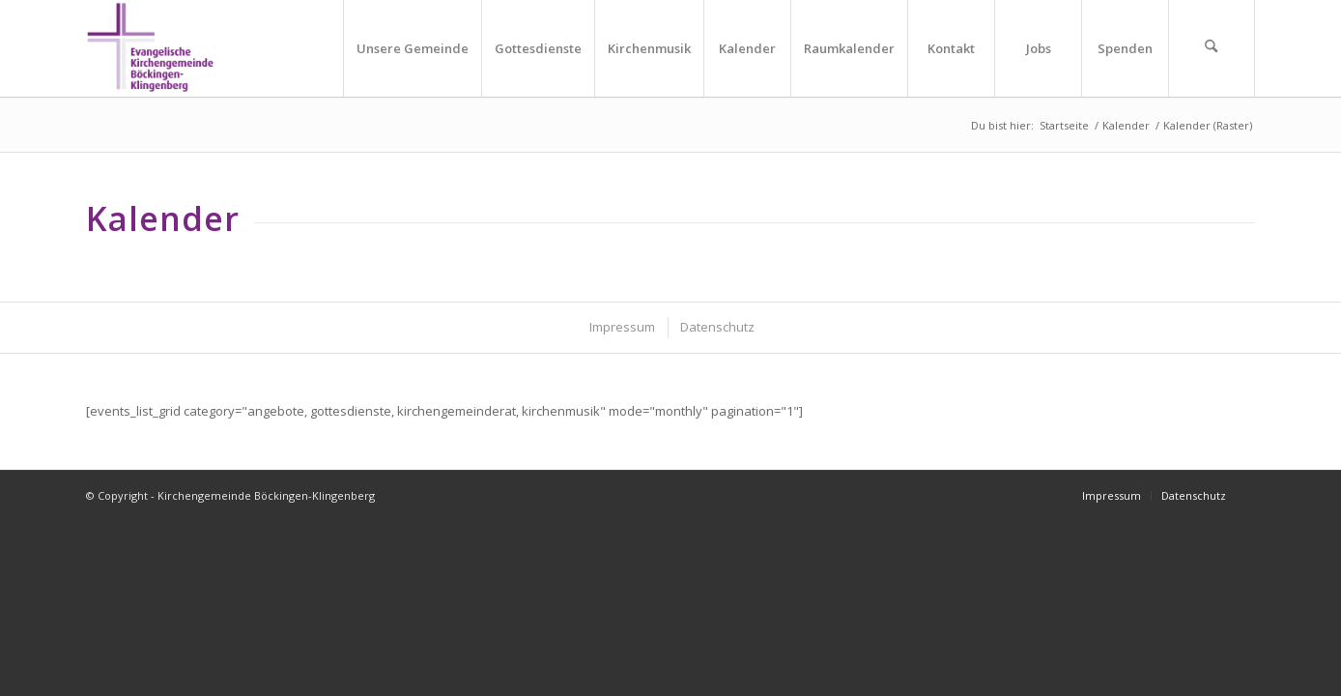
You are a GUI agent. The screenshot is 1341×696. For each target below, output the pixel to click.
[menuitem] (412, 48)
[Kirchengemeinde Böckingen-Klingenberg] (150, 48)
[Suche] (1211, 48)
